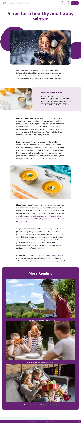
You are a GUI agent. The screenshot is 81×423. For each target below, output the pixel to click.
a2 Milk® (50, 104)
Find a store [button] (65, 3)
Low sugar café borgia (59, 103)
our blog (34, 258)
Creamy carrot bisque (46, 216)
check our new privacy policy (48, 421)
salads (22, 216)
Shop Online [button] (74, 3)
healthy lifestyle (50, 255)
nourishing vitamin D (54, 98)
